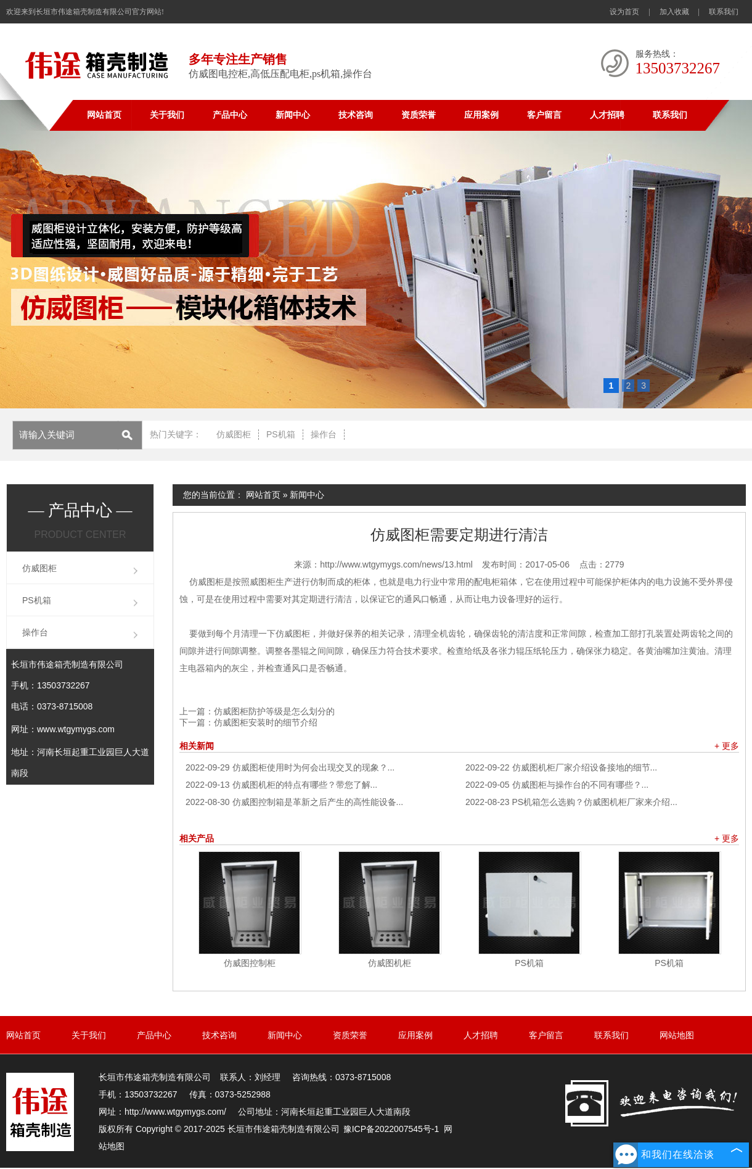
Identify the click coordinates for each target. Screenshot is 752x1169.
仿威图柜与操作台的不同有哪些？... (556, 785)
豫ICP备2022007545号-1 (391, 1129)
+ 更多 (726, 746)
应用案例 (481, 115)
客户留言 (544, 115)
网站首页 (104, 115)
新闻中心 (293, 115)
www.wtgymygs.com (76, 729)
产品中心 (230, 115)
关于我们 (167, 115)
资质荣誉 (418, 115)
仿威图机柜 (389, 963)
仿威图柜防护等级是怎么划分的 (274, 711)
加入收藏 (674, 11)
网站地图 (677, 1035)
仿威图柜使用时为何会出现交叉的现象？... (290, 767)
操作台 (324, 434)
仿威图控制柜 (250, 963)
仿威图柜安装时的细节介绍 (265, 722)
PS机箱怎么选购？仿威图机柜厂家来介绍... (571, 802)
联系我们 (723, 11)
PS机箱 (280, 434)
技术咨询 (355, 115)
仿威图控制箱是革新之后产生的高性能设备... (294, 802)
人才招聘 (607, 115)
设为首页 (624, 11)
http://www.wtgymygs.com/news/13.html (396, 564)
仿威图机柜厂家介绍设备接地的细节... (561, 767)
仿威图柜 (233, 434)
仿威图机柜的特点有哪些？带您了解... (281, 785)
